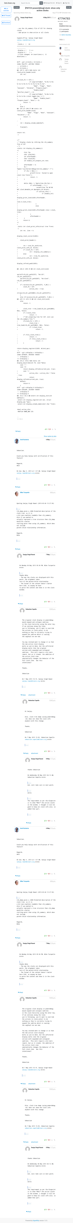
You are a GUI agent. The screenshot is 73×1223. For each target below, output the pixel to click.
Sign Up (66, 3)
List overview (6, 9)
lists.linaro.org (9, 3)
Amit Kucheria (24, 439)
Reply (18, 431)
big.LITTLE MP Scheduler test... (62, 13)
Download (6, 22)
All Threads (6, 15)
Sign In (59, 3)
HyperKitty (36, 1220)
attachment (31, 695)
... (18, 479)
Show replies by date (50, 436)
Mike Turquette (24, 492)
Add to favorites (65, 35)
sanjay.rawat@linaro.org (26, 40)
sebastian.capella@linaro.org (36, 739)
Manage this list (49, 3)
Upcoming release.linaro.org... (23, 13)
